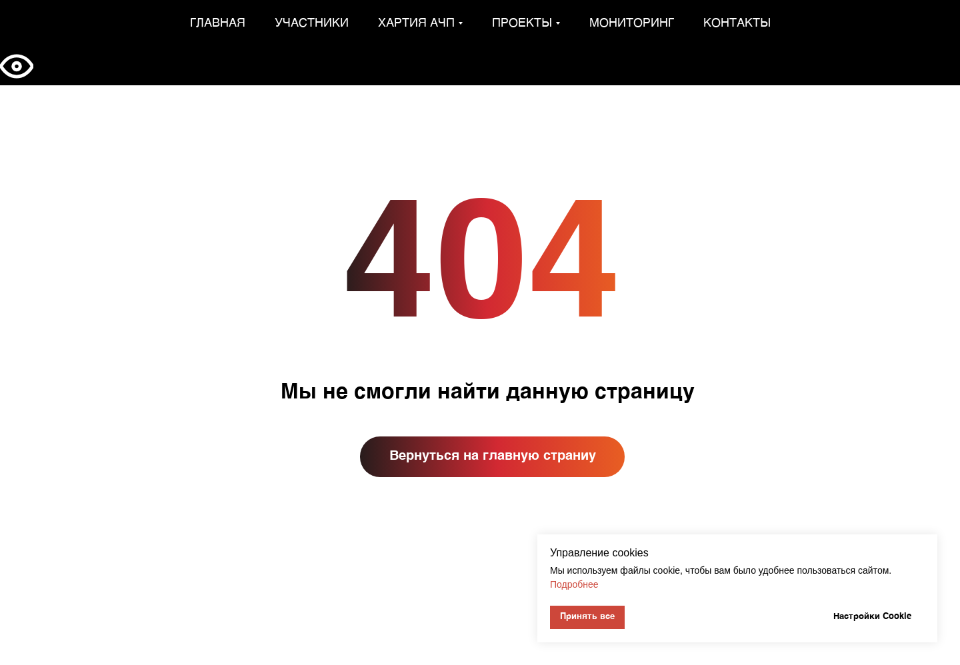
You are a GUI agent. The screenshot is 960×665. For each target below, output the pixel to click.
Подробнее (574, 584)
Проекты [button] (522, 23)
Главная (217, 23)
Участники (312, 23)
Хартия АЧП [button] (416, 23)
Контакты (737, 23)
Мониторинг (631, 23)
